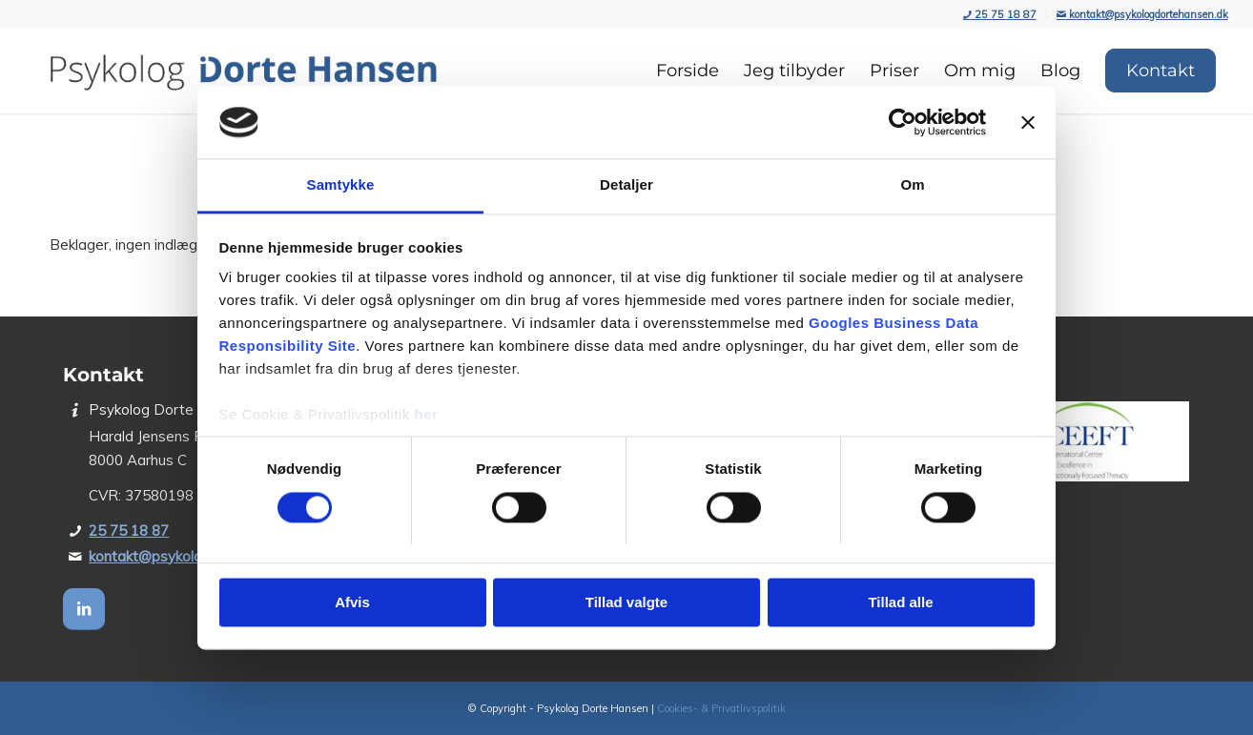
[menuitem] (1000, 15)
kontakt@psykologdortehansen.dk (1142, 14)
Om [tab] (912, 185)
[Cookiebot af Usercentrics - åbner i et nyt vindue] (902, 122)
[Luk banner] (1028, 122)
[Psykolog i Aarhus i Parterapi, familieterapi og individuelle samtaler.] (243, 70)
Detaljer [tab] (626, 185)
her (427, 415)
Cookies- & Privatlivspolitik (721, 708)
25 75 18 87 (1000, 14)
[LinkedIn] (84, 609)
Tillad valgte (626, 603)
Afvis (352, 603)
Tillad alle (900, 603)
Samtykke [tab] (341, 185)
